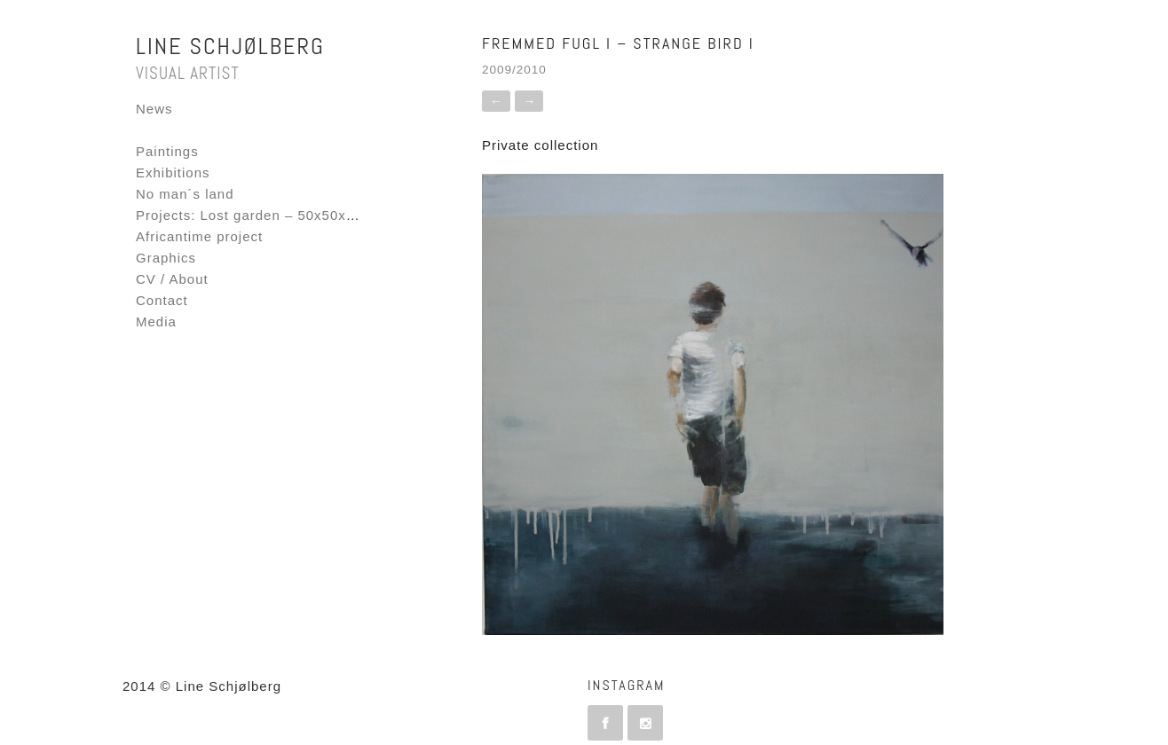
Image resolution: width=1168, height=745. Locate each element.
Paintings (167, 151)
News (154, 108)
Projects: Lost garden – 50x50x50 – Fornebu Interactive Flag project (366, 215)
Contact (162, 300)
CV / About (172, 278)
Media (156, 321)
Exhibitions (173, 172)
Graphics (166, 257)
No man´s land (185, 193)
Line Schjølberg (230, 46)
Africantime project (199, 236)
